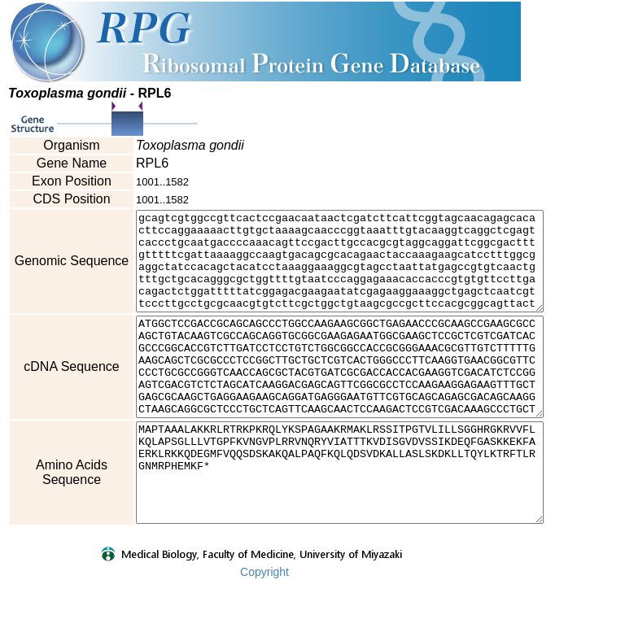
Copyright (264, 630)
